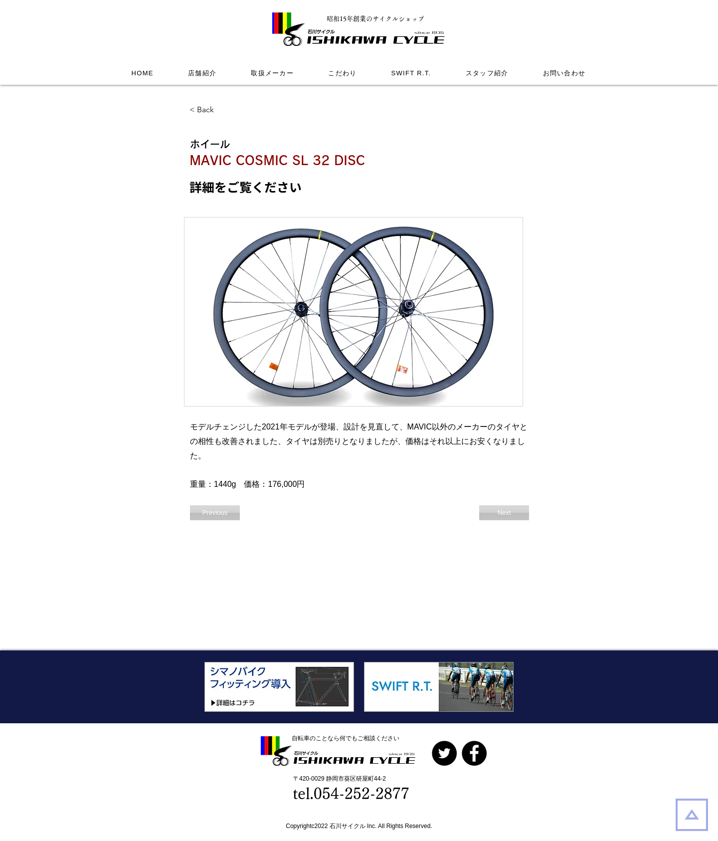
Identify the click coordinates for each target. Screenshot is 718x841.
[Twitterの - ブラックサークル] (444, 753)
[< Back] (222, 110)
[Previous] (215, 512)
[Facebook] (474, 753)
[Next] (504, 512)
